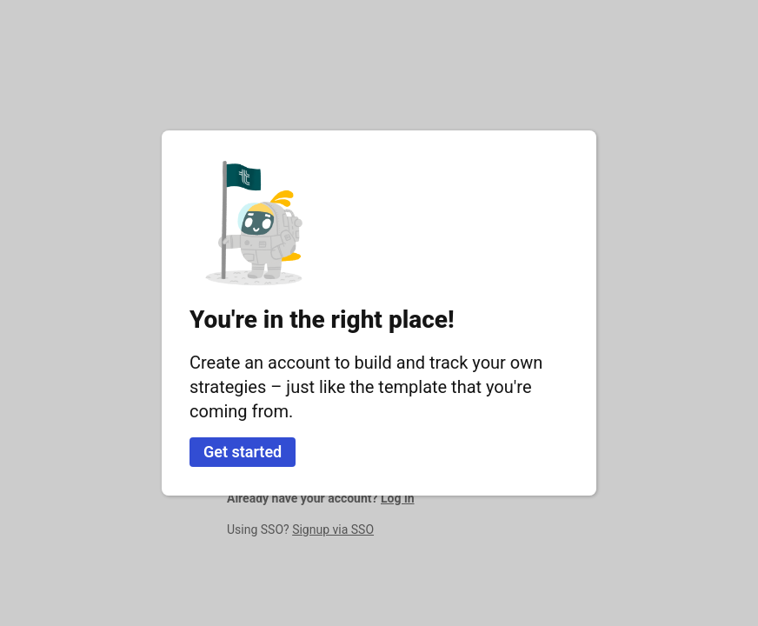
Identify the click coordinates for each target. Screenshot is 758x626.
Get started (242, 452)
